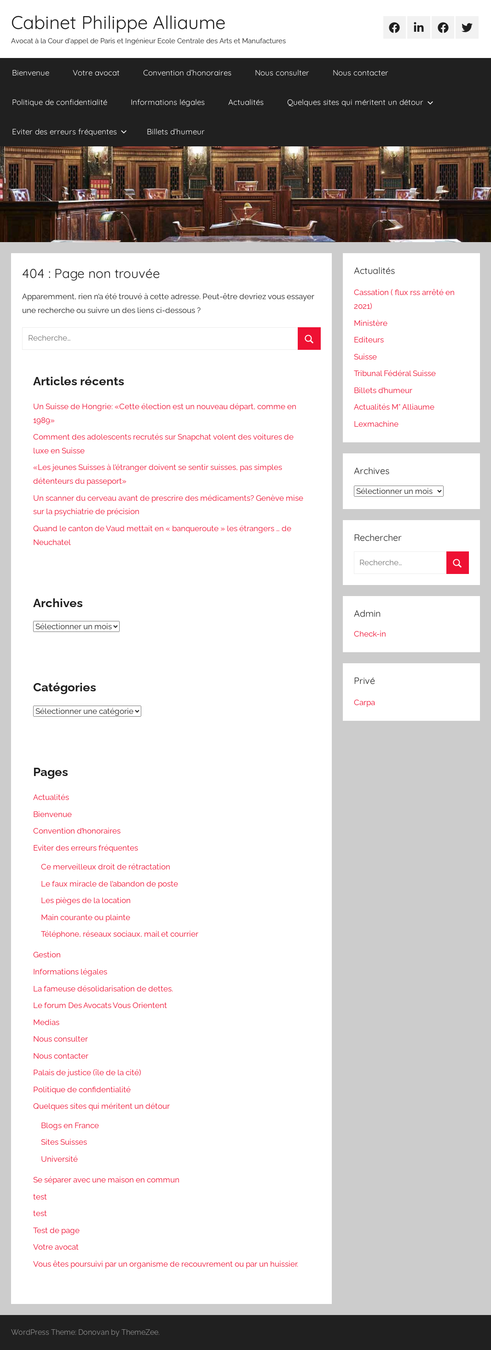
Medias (46, 1022)
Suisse (365, 356)
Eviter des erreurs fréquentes (69, 131)
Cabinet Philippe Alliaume (118, 22)
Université (59, 1159)
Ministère (370, 323)
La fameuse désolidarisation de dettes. (103, 988)
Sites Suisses (64, 1142)
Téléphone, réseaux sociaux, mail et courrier (119, 934)
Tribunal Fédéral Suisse (395, 373)
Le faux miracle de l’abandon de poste (109, 883)
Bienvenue (30, 72)
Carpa (364, 702)
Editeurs (369, 339)
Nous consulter (282, 72)
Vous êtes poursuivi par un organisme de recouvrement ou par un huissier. (165, 1264)
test (40, 1196)
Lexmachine (376, 424)
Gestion (47, 954)
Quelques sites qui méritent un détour (360, 102)
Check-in (370, 633)
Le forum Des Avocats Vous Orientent (100, 1005)
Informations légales (168, 102)
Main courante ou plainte (85, 917)
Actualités (246, 102)
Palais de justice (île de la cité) (87, 1072)
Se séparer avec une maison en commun (106, 1179)
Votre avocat (96, 72)
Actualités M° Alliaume (394, 406)
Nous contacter (360, 72)
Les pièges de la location (86, 900)
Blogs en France (70, 1125)
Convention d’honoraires (187, 72)
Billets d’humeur (176, 131)
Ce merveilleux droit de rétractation (105, 866)
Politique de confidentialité (59, 102)
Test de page (56, 1230)
